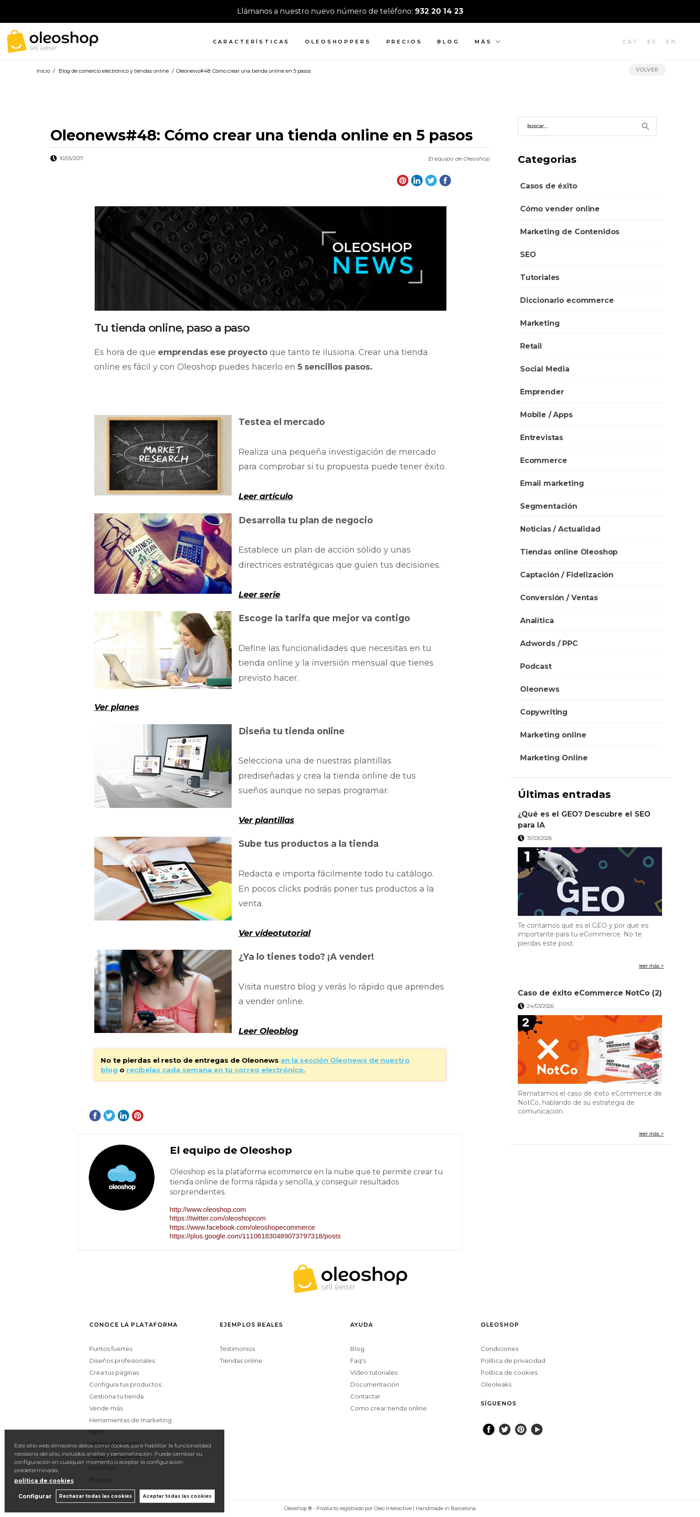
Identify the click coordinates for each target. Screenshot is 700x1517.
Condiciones (499, 1348)
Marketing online (553, 735)
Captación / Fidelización (566, 574)
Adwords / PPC (549, 643)
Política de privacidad (513, 1360)
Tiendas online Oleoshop (569, 552)
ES (652, 41)
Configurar (34, 1496)
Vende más (106, 1408)
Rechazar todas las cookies (95, 1496)
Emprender (542, 391)
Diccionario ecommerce (567, 300)
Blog (448, 41)
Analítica (537, 620)
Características (251, 41)
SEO (528, 254)
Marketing (540, 323)
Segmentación (548, 506)
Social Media (545, 369)
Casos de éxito (548, 186)
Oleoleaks (496, 1384)
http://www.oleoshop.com (208, 1209)
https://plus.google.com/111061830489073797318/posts (255, 1236)
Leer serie (259, 595)
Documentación (374, 1384)
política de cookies (44, 1480)
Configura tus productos (125, 1384)
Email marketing (552, 483)
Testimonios (237, 1348)
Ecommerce (543, 460)
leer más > (651, 966)
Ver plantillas (266, 820)
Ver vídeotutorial (274, 933)
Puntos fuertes (110, 1348)
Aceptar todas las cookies (177, 1496)
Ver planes (116, 707)
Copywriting (544, 712)
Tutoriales (539, 277)
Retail (531, 346)
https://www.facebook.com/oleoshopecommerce (242, 1227)
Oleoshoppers (338, 41)
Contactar (365, 1396)
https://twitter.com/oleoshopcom (218, 1218)
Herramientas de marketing (130, 1420)
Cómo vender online (560, 208)
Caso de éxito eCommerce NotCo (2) (590, 993)
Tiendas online (241, 1360)
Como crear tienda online (388, 1408)
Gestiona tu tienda (116, 1396)
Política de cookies (509, 1372)
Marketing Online (553, 757)
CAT (630, 41)
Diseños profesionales (122, 1360)
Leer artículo (266, 496)
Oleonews (539, 689)
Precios (404, 41)
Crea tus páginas (114, 1372)
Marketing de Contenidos (569, 231)
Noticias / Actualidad (560, 529)
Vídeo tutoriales (373, 1372)
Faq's (358, 1360)
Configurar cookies (254, 1508)
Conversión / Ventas (559, 597)
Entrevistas (541, 437)
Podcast (536, 666)
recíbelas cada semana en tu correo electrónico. (215, 1069)
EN (671, 41)
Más (483, 41)
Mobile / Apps (546, 414)
